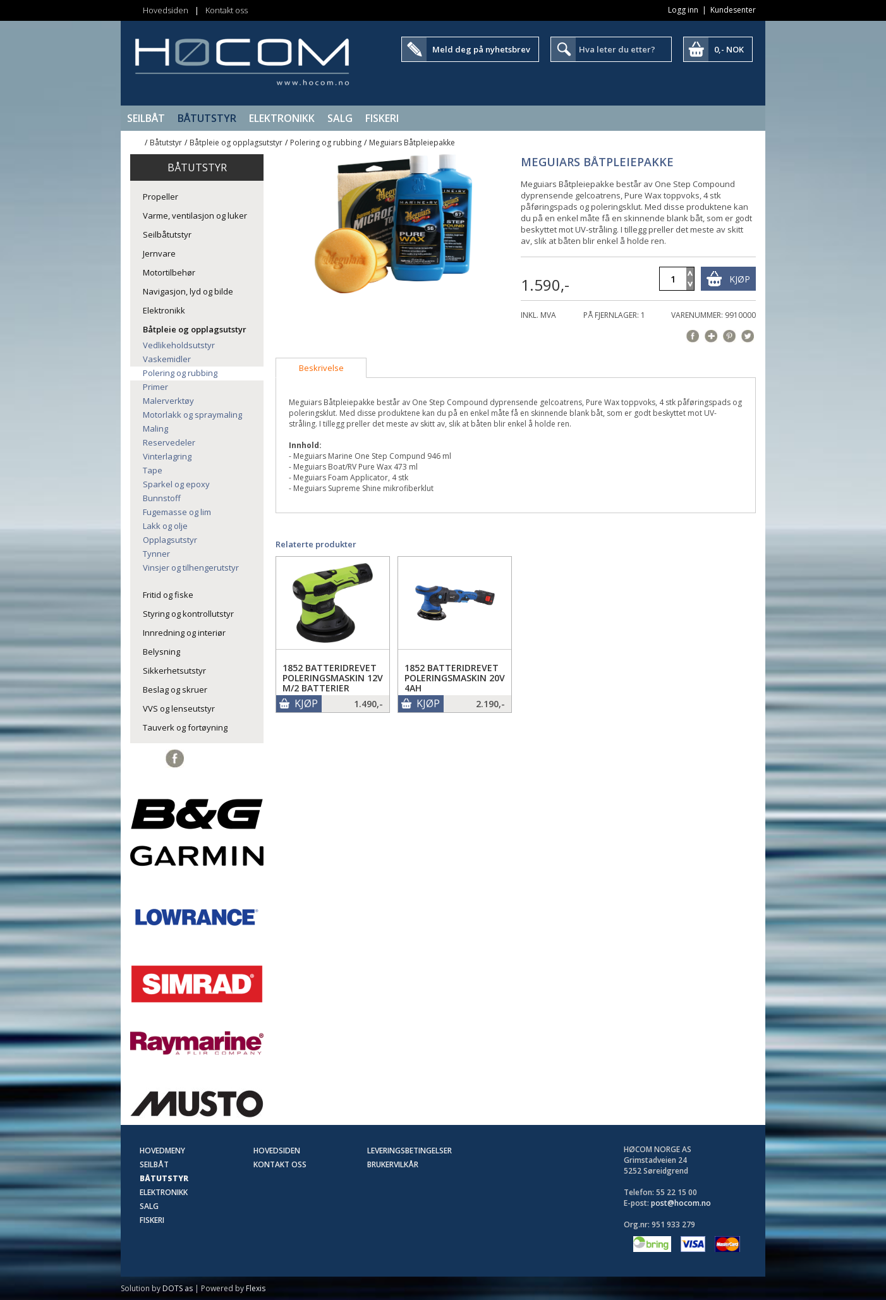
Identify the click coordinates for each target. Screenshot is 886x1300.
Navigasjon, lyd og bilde (188, 291)
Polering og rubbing (325, 142)
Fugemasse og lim (177, 512)
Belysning (161, 651)
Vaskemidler (167, 359)
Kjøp (739, 279)
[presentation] (321, 368)
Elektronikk (282, 118)
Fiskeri (382, 118)
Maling (155, 428)
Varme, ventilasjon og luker (195, 215)
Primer (155, 386)
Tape (152, 470)
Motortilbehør (169, 272)
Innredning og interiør (184, 632)
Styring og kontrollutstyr (188, 613)
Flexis (255, 1288)
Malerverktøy (168, 400)
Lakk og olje (165, 526)
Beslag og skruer (175, 689)
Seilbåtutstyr (167, 234)
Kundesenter (733, 9)
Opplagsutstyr (170, 539)
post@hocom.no (681, 1203)
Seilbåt (146, 118)
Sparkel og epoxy (176, 484)
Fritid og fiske (168, 594)
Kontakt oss (226, 10)
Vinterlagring (167, 456)
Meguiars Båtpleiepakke (412, 142)
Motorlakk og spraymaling (192, 414)
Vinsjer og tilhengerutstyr (191, 567)
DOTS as (177, 1288)
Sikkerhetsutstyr (174, 670)
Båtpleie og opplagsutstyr (236, 142)
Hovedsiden (165, 10)
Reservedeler (169, 442)
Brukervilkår (392, 1164)
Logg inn (683, 9)
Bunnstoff (162, 498)
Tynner (156, 553)
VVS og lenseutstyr (179, 708)
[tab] (321, 368)
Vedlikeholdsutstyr (179, 345)
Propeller (160, 196)
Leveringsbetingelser (409, 1150)
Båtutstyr (207, 118)
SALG (340, 118)
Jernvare (159, 253)
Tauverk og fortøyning (185, 727)
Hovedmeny (162, 1150)
